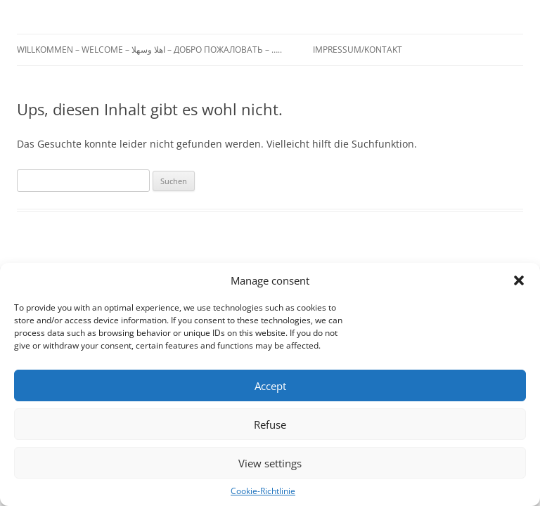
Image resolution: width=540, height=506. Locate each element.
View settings (270, 463)
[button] (519, 280)
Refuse (270, 424)
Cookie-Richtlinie (263, 491)
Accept (270, 386)
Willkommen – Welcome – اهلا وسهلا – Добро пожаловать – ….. (149, 50)
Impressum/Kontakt (357, 50)
